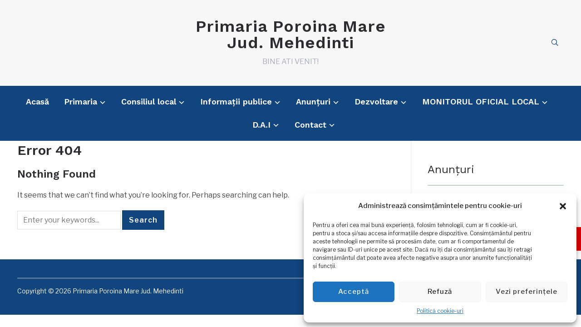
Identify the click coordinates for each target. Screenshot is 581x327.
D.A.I (261, 124)
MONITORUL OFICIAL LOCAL (480, 101)
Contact (310, 124)
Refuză (440, 291)
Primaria (80, 101)
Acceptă (353, 291)
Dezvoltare (376, 101)
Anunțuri (313, 101)
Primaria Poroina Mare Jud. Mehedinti (291, 34)
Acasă (37, 101)
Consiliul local (148, 101)
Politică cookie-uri (440, 310)
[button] (562, 206)
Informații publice (236, 101)
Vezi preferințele (526, 291)
